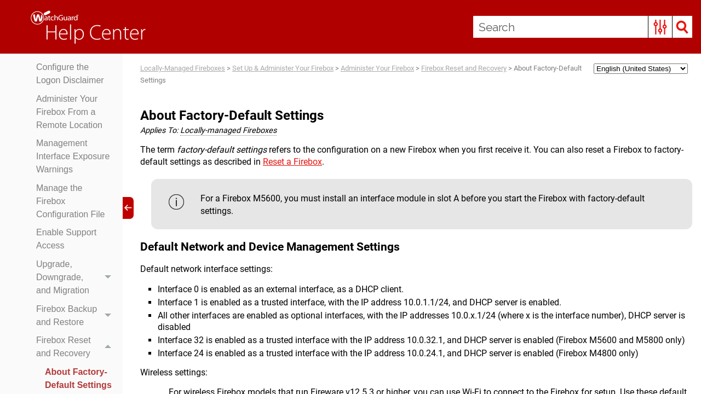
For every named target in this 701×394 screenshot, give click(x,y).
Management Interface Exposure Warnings (73, 156)
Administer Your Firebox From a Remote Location (69, 112)
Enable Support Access (66, 239)
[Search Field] (582, 27)
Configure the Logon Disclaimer (70, 73)
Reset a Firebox (292, 162)
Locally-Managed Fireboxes (182, 68)
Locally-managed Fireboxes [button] (228, 130)
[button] (660, 27)
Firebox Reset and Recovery (76, 347)
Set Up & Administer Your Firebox (283, 68)
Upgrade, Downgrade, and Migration (76, 277)
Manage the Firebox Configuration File (70, 201)
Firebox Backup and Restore (76, 316)
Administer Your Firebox (377, 68)
